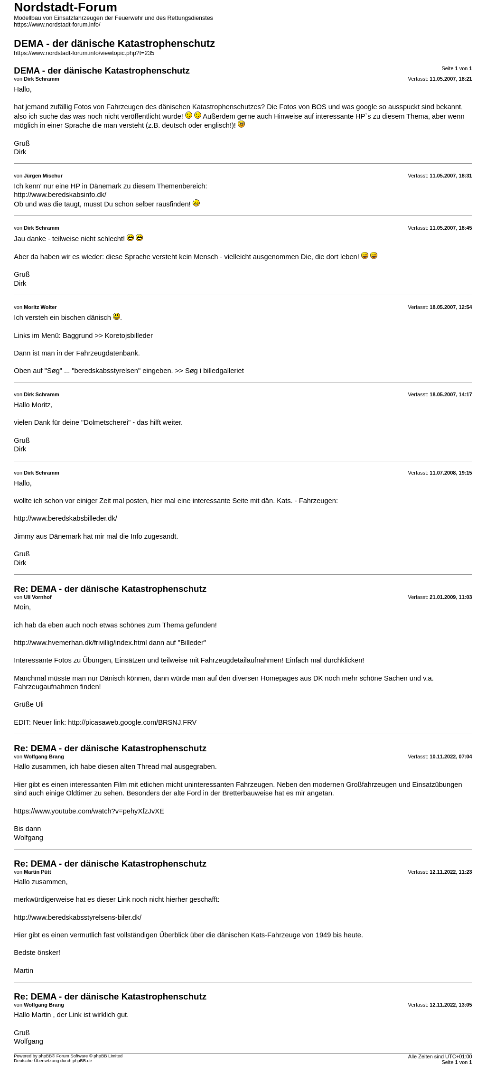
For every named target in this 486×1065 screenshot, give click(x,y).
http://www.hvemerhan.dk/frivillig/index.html (80, 642)
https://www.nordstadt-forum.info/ (57, 24)
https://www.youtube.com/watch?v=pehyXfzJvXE (89, 811)
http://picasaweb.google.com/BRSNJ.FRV (132, 722)
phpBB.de (82, 1060)
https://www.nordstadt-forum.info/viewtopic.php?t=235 (84, 53)
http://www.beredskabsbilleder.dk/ (65, 518)
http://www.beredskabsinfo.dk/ (60, 194)
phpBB (45, 1056)
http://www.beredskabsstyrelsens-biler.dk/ (77, 917)
